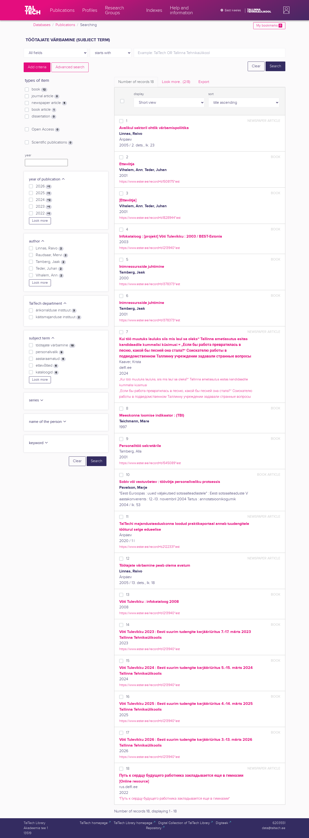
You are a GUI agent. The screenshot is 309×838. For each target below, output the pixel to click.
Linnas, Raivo (49, 248)
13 (127, 594)
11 (127, 517)
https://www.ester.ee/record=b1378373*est (149, 284)
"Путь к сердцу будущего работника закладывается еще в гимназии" (174, 799)
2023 (44, 206)
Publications (65, 25)
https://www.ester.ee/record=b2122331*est (149, 547)
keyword (38, 443)
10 (128, 475)
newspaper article (49, 103)
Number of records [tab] (136, 82)
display (139, 94)
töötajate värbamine (55, 345)
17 (127, 732)
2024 (44, 200)
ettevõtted (47, 365)
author (37, 241)
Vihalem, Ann (50, 275)
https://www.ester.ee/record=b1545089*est (150, 463)
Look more (40, 221)
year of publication (47, 179)
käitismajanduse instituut (58, 317)
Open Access (46, 129)
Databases (41, 25)
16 (127, 696)
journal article (45, 96)
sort (211, 94)
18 (127, 768)
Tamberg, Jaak (51, 262)
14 (127, 625)
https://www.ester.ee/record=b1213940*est (149, 248)
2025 (44, 193)
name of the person (48, 421)
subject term (42, 338)
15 (127, 661)
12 (127, 558)
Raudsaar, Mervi (52, 255)
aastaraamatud (51, 359)
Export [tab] (203, 82)
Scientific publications (52, 142)
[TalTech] (32, 10)
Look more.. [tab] (176, 82)
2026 (44, 186)
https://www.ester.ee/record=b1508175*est (149, 181)
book (39, 89)
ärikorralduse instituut (56, 310)
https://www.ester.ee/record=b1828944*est (150, 218)
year (28, 155)
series (36, 400)
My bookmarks (269, 25)
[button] (285, 10)
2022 (44, 213)
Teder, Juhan (49, 268)
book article (44, 109)
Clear (256, 66)
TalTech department (48, 303)
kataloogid (47, 372)
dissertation (44, 116)
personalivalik (50, 352)
